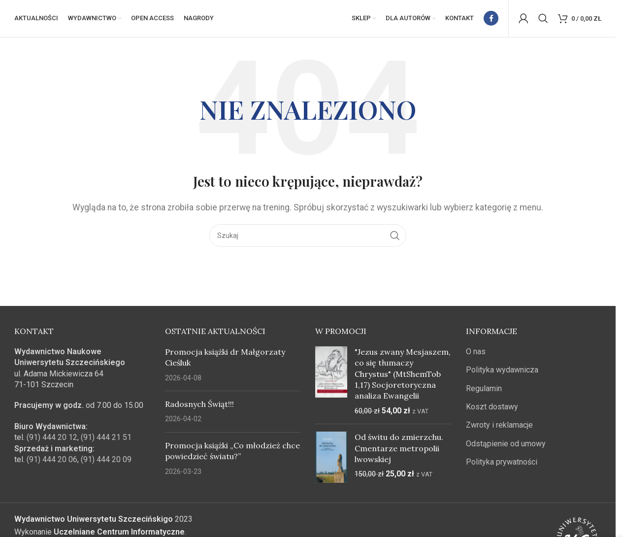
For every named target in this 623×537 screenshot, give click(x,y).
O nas (476, 354)
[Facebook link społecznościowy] (491, 19)
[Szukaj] (543, 20)
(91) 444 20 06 (52, 462)
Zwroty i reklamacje (499, 428)
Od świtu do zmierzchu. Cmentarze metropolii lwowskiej (399, 451)
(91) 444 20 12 (52, 440)
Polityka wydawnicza (502, 372)
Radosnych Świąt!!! (199, 407)
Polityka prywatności (501, 465)
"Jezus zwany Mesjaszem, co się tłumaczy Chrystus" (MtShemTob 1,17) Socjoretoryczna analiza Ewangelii (403, 376)
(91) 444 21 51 (106, 440)
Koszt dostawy (492, 409)
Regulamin (484, 391)
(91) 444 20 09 (106, 462)
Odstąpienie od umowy (506, 446)
